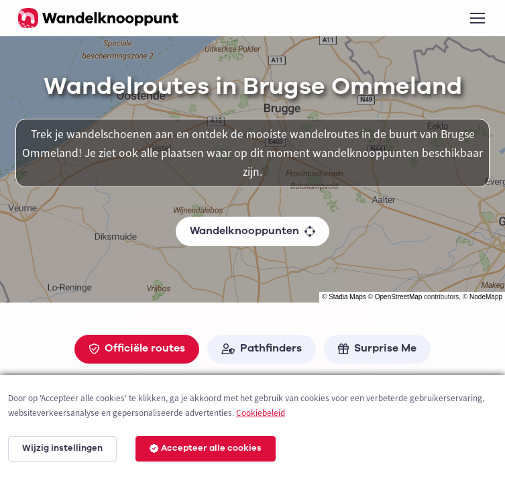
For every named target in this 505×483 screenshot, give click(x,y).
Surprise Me (377, 348)
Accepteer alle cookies (206, 448)
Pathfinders (261, 348)
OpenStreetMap (399, 297)
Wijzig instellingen (62, 448)
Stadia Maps (347, 297)
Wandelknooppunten (252, 230)
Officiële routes (137, 348)
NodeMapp (485, 297)
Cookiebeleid (260, 413)
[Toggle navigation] (477, 18)
